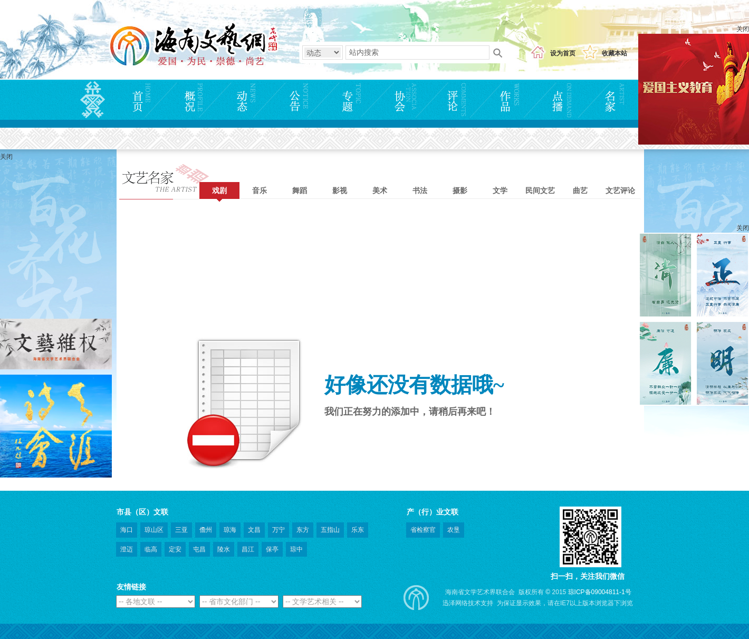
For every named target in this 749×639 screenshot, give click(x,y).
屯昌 (199, 549)
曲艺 (580, 190)
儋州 (205, 529)
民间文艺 (540, 190)
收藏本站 (614, 53)
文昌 (254, 529)
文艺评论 (620, 190)
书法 (419, 190)
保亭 (272, 549)
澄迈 (126, 549)
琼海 (230, 529)
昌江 (248, 549)
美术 (379, 190)
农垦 (453, 529)
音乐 (259, 190)
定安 (175, 549)
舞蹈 (299, 190)
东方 (302, 529)
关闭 (742, 29)
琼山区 (154, 529)
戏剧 (219, 190)
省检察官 (423, 529)
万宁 (278, 529)
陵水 (223, 549)
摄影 (460, 190)
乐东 (357, 529)
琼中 (296, 549)
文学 (500, 190)
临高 (151, 549)
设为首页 (562, 53)
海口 (126, 529)
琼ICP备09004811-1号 (599, 592)
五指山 (330, 529)
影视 (339, 190)
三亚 (181, 529)
